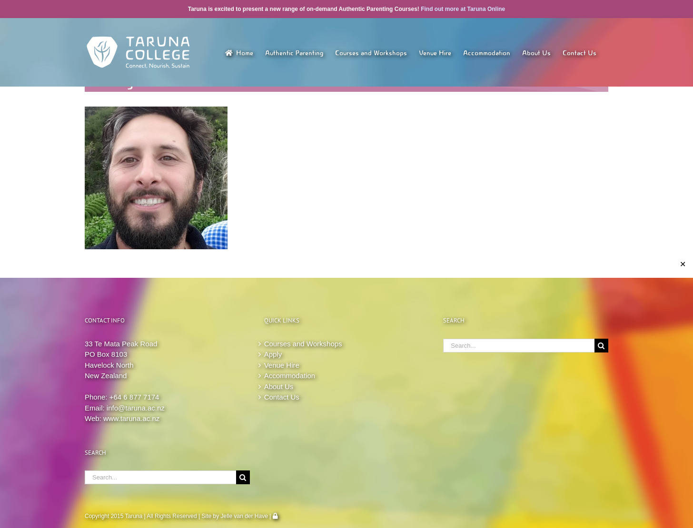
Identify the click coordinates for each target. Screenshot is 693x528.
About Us (279, 386)
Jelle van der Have (244, 516)
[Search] (243, 477)
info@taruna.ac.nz (136, 408)
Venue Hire (281, 365)
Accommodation (290, 376)
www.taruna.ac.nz (131, 418)
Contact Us (281, 397)
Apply (273, 354)
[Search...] (160, 477)
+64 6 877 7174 (134, 397)
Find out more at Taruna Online (463, 9)
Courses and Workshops (303, 344)
